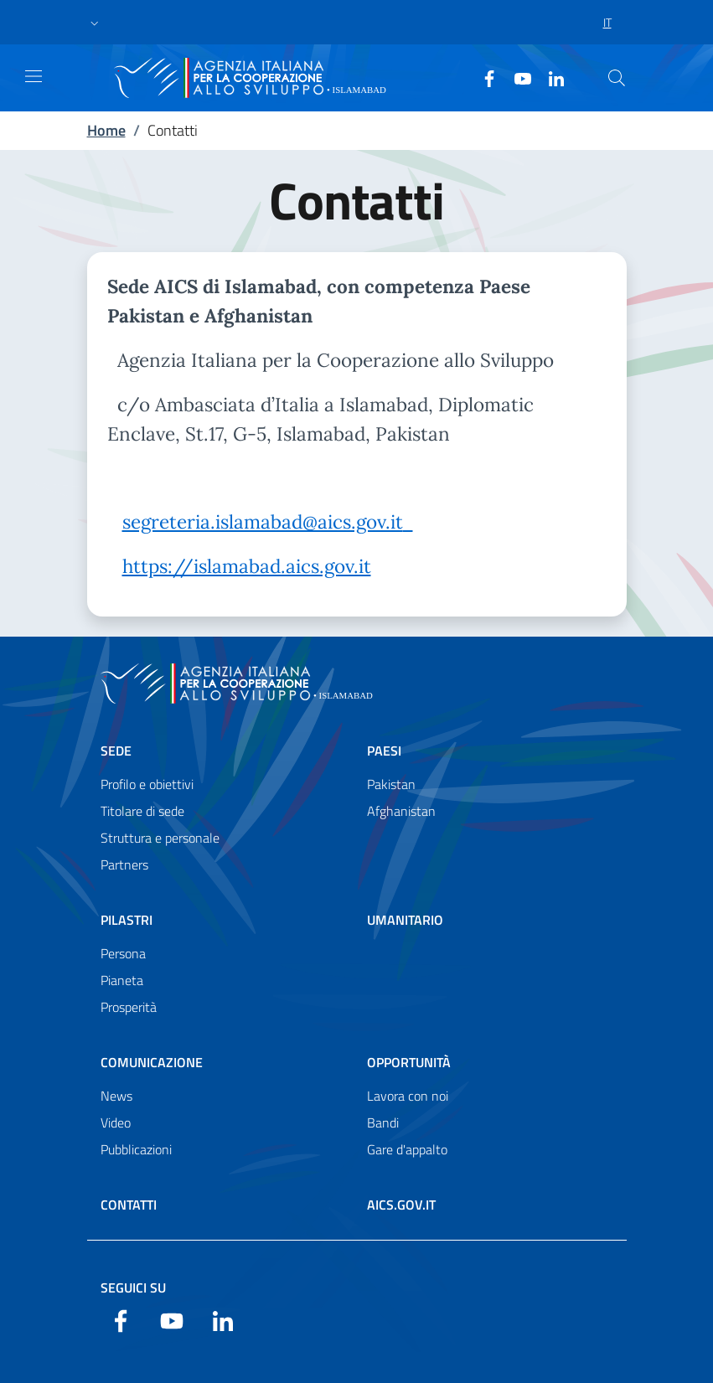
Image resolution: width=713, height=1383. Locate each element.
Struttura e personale (160, 838)
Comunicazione (152, 1062)
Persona (123, 953)
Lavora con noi (407, 1096)
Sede (116, 751)
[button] (94, 22)
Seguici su (133, 1287)
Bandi (383, 1122)
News (116, 1096)
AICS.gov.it (401, 1205)
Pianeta (122, 980)
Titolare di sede (142, 811)
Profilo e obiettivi (147, 784)
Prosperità (129, 1007)
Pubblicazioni (136, 1149)
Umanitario (405, 920)
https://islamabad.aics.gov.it (246, 566)
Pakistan (391, 784)
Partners (124, 864)
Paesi (384, 751)
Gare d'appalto (407, 1149)
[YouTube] (516, 77)
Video (116, 1122)
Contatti (129, 1205)
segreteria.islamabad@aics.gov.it (262, 521)
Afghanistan (401, 811)
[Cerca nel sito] (617, 78)
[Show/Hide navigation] (33, 76)
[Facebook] (482, 77)
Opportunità (409, 1062)
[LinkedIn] (549, 77)
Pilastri (126, 920)
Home (106, 130)
